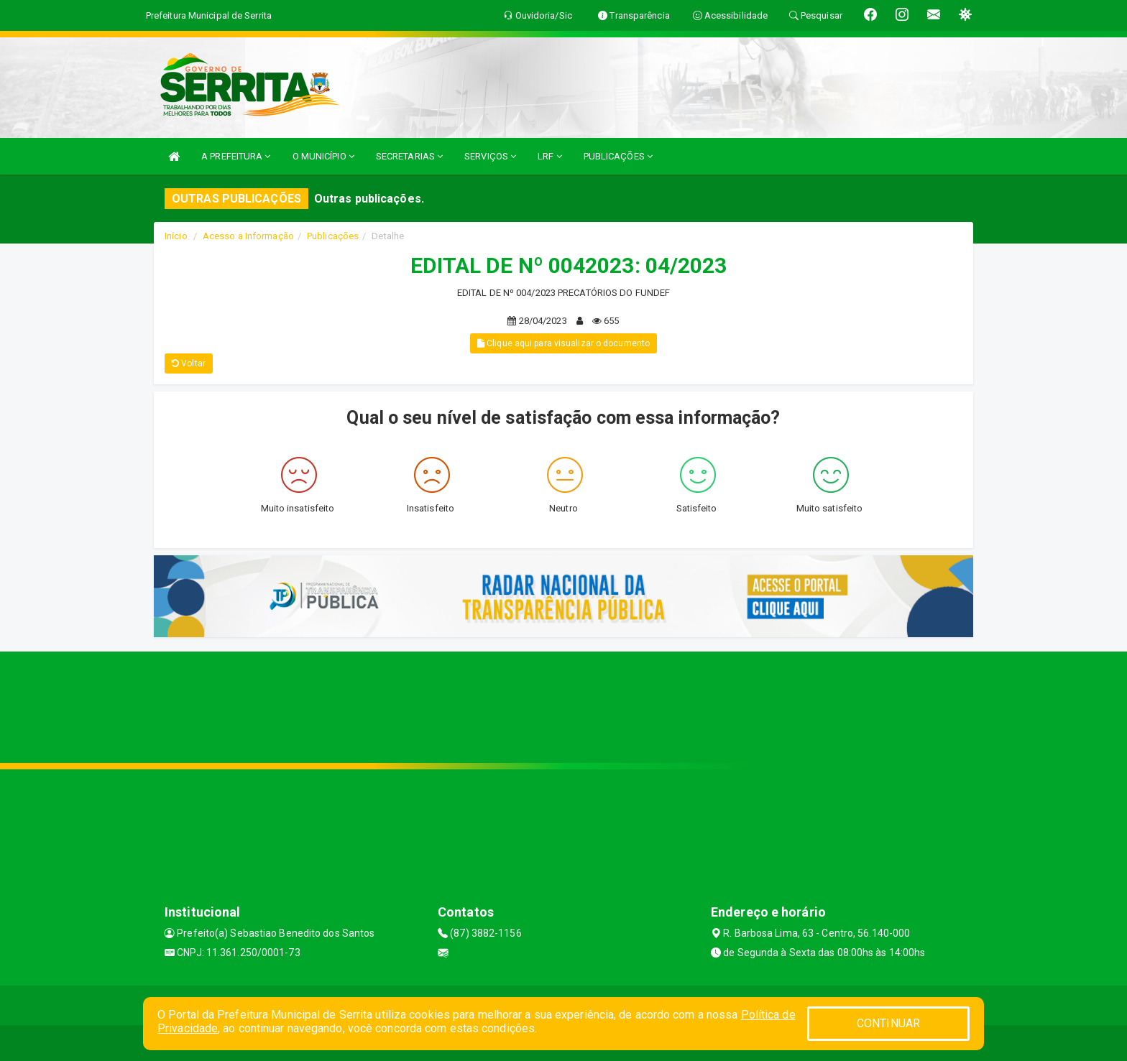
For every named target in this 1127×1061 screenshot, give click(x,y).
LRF (550, 156)
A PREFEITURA (235, 156)
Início (176, 236)
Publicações (333, 236)
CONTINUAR (888, 1023)
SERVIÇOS (490, 156)
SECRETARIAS (409, 156)
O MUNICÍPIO (323, 156)
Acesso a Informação (248, 236)
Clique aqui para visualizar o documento (563, 343)
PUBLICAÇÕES (618, 156)
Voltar (189, 363)
